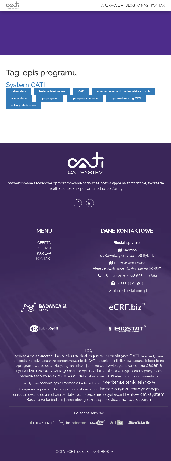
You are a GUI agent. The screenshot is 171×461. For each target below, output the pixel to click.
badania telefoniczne (52, 91)
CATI (81, 91)
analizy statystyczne (70, 394)
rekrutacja (95, 400)
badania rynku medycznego (129, 389)
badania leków (90, 383)
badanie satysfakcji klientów (113, 394)
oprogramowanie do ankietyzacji (43, 366)
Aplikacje (112, 5)
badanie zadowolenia (37, 376)
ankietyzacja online (85, 366)
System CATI (25, 85)
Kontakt (159, 5)
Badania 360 (116, 356)
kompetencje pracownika (39, 389)
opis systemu (19, 98)
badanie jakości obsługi (69, 400)
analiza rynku (95, 376)
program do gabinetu (75, 389)
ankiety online (70, 376)
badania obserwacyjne (112, 370)
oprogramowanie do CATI (77, 360)
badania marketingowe (79, 356)
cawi (96, 389)
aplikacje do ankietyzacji (35, 356)
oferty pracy (143, 371)
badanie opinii (80, 371)
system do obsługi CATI (126, 98)
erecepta (21, 360)
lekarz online (135, 366)
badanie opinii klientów (114, 360)
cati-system (18, 91)
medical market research (127, 399)
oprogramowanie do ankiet (34, 394)
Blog (130, 5)
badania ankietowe (128, 382)
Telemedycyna (151, 356)
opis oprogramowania (85, 98)
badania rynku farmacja (59, 383)
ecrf (104, 365)
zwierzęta (116, 366)
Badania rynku (39, 400)
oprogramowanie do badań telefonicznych (123, 91)
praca (157, 371)
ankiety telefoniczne (23, 105)
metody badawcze (42, 360)
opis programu (49, 98)
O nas (142, 5)
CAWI (110, 376)
